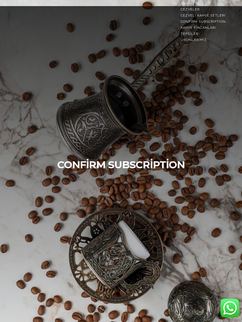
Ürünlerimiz (194, 40)
